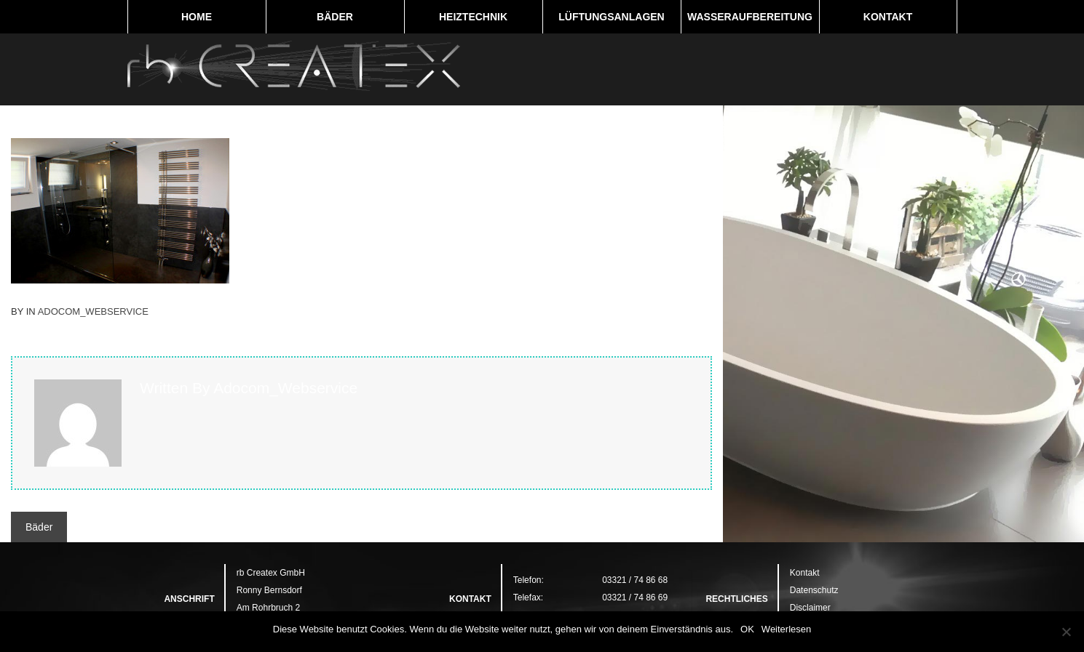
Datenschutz (814, 590)
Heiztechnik (473, 17)
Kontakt (887, 17)
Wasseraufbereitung (749, 17)
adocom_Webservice (93, 311)
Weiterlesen (786, 629)
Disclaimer (810, 608)
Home (196, 17)
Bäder (335, 17)
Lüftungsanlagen (611, 17)
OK (747, 629)
